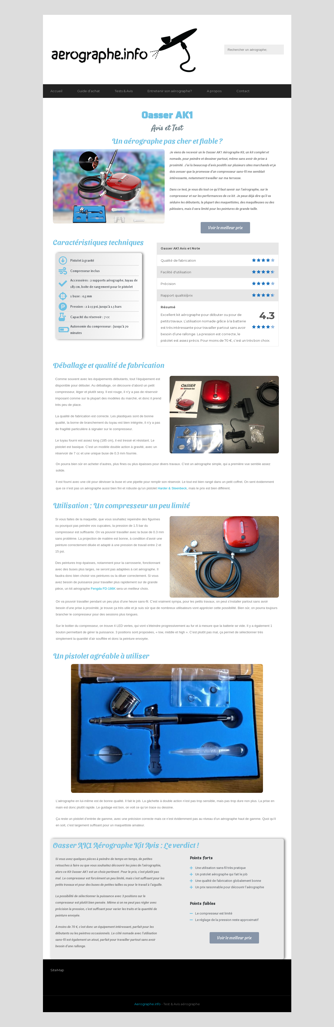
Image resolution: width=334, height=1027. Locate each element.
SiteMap (57, 970)
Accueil (56, 91)
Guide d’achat (88, 91)
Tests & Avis (124, 91)
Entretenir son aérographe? (170, 91)
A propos (214, 91)
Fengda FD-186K (103, 588)
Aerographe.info (147, 1004)
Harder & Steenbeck (172, 488)
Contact (243, 91)
